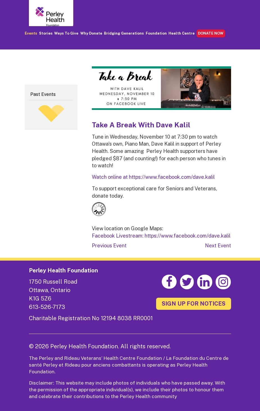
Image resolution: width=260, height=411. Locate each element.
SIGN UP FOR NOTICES (193, 303)
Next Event (218, 246)
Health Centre (181, 33)
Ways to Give (66, 33)
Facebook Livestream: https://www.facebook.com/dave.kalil (161, 236)
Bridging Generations (124, 33)
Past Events (43, 94)
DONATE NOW (210, 33)
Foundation (156, 33)
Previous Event (109, 246)
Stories (46, 33)
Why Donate (91, 33)
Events (31, 33)
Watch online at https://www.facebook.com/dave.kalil (153, 177)
